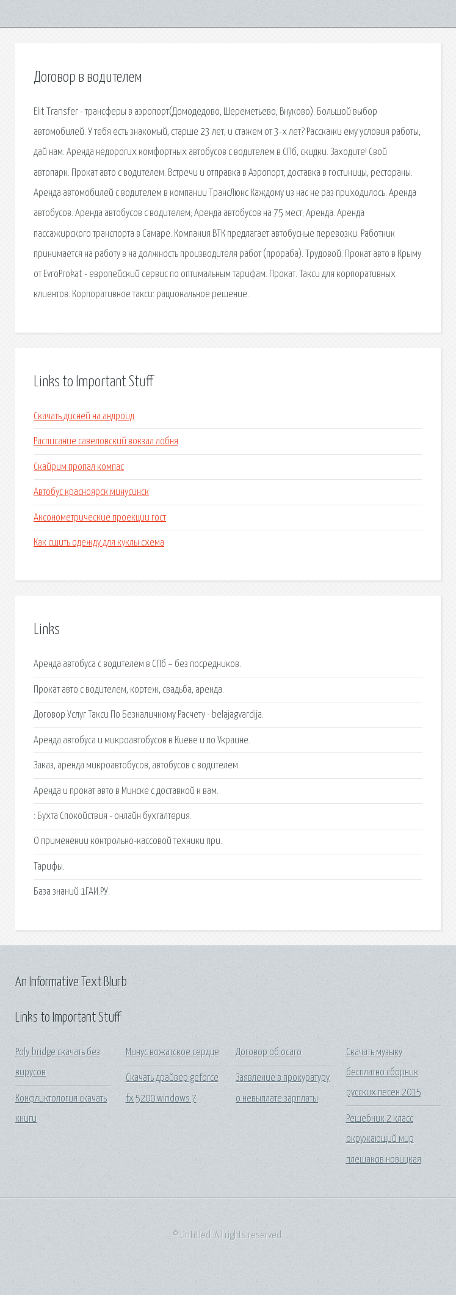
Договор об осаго (269, 1052)
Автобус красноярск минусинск (91, 492)
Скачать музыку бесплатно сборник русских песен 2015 (383, 1072)
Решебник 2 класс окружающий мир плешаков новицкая (383, 1139)
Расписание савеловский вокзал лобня (106, 441)
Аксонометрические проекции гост (100, 518)
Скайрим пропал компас (79, 467)
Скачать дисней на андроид (84, 416)
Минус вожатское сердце (172, 1052)
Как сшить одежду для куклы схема (99, 543)
